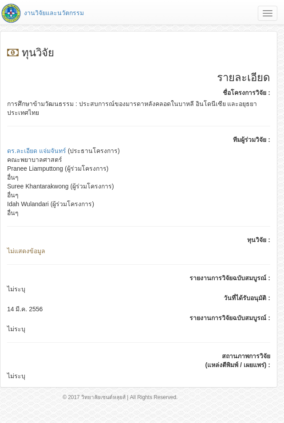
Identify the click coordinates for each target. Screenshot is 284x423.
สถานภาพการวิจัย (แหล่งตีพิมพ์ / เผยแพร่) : (237, 360)
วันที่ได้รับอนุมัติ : (247, 298)
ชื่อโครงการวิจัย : (246, 92)
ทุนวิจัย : (258, 239)
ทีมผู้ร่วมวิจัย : (251, 139)
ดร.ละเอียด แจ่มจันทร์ (36, 150)
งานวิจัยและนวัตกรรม (42, 12)
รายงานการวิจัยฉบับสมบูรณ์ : (229, 278)
